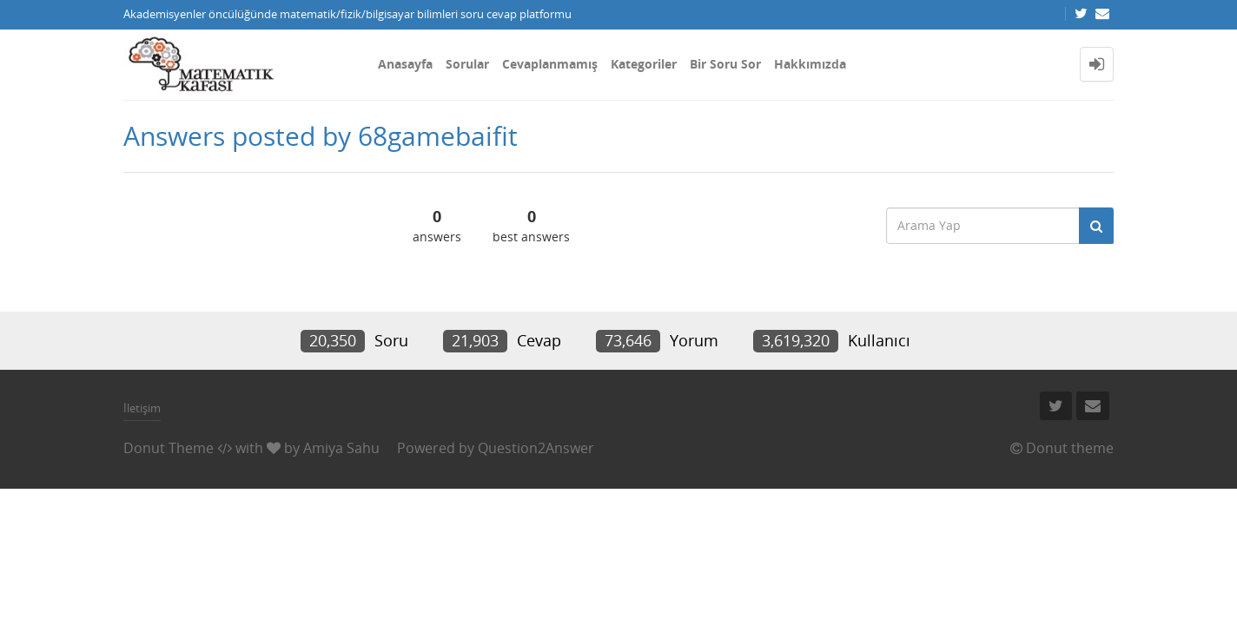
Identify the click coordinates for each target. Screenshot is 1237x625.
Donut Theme (168, 447)
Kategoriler (644, 64)
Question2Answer (536, 447)
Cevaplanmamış (550, 64)
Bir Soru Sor (725, 64)
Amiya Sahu (341, 447)
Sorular (467, 64)
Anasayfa (405, 64)
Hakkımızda (810, 64)
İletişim (142, 408)
